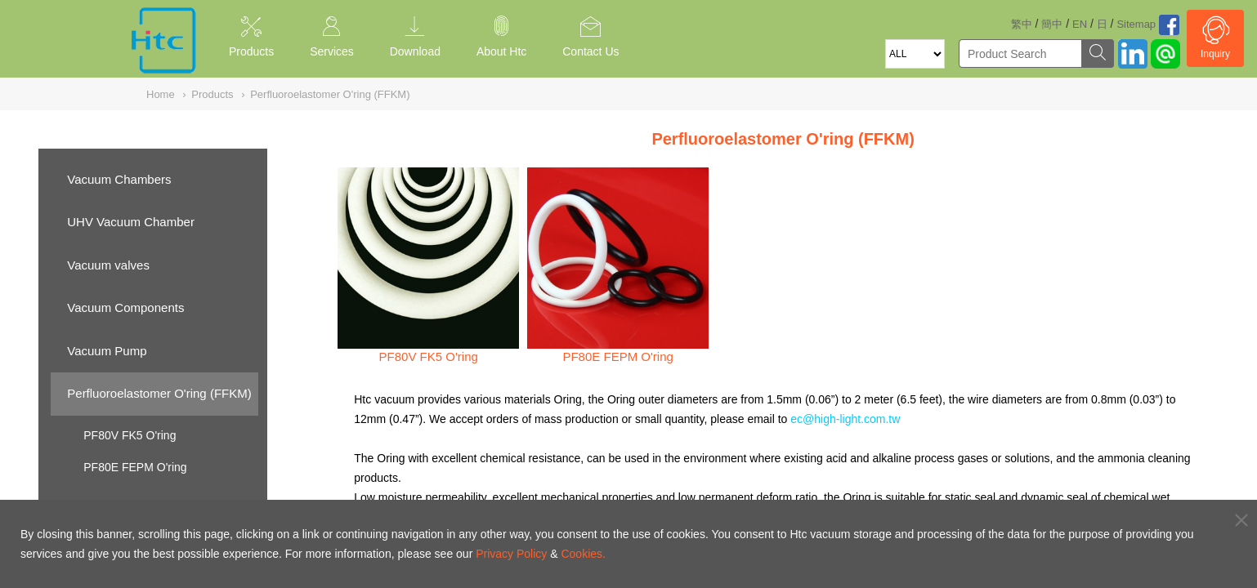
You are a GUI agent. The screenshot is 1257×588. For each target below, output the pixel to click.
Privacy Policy (511, 553)
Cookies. (583, 553)
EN (1079, 24)
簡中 (1051, 24)
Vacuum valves (108, 265)
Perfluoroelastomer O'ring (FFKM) (159, 393)
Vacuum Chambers (119, 179)
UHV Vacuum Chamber (131, 222)
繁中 (1021, 24)
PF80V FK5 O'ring (129, 435)
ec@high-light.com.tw (845, 418)
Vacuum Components (125, 307)
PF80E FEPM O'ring (134, 467)
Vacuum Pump (106, 351)
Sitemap (1136, 24)
